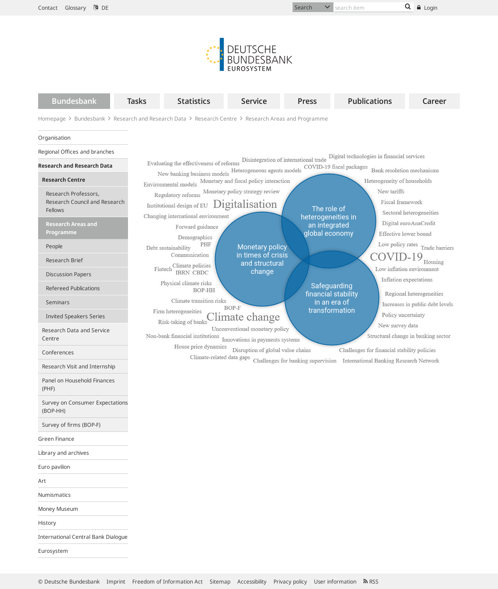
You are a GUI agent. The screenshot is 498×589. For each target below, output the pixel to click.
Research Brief (64, 260)
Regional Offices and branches (76, 151)
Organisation (54, 137)
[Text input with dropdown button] (373, 7)
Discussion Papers (68, 274)
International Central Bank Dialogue (83, 536)
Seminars (58, 302)
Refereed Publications (73, 288)
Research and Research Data (150, 118)
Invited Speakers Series (75, 316)
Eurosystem (53, 550)
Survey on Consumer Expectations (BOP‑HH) (85, 406)
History (47, 522)
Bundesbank (89, 118)
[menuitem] (74, 101)
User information (335, 581)
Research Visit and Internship (78, 366)
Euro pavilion (54, 466)
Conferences (58, 352)
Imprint (116, 581)
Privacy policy (290, 581)
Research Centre (216, 118)
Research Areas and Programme (286, 118)
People (54, 246)
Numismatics (54, 494)
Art (42, 480)
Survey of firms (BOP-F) (71, 424)
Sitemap (220, 581)
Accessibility (252, 581)
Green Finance (56, 438)
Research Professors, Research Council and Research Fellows (85, 202)
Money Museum (58, 508)
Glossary (75, 7)
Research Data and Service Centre (76, 334)
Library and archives (63, 452)
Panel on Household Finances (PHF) (78, 384)
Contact (48, 7)
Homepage (52, 118)
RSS (371, 581)
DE (101, 7)
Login (427, 7)
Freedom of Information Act (167, 581)
